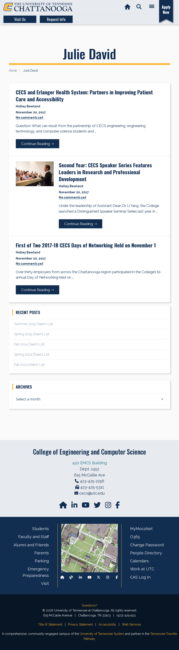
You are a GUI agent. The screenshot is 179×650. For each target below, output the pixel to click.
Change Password (147, 545)
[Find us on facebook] (117, 506)
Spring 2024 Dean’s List (32, 354)
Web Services (131, 624)
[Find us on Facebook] (117, 577)
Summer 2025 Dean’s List (33, 324)
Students (40, 528)
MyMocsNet (141, 528)
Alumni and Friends (31, 545)
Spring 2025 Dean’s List (32, 334)
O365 (135, 536)
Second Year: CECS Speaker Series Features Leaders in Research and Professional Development (105, 172)
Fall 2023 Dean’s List (29, 365)
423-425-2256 (92, 481)
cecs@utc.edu (92, 493)
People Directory (146, 553)
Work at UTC (142, 569)
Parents (41, 553)
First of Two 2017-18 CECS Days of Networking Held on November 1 (86, 245)
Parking (42, 561)
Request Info (56, 19)
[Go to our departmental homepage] (63, 506)
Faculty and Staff (33, 536)
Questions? (89, 605)
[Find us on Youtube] (89, 577)
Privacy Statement (80, 624)
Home (13, 70)
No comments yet (29, 117)
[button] (139, 7)
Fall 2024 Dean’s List (29, 344)
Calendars (139, 561)
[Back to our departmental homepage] (62, 577)
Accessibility (107, 624)
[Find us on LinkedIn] (74, 506)
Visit (45, 583)
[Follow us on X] (98, 577)
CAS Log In (140, 577)
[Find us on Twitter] (98, 506)
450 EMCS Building (89, 463)
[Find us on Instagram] (108, 506)
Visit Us (20, 19)
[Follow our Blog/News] (71, 577)
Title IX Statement (50, 624)
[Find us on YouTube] (86, 506)
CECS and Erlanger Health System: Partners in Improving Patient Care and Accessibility (84, 95)
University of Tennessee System (102, 633)
